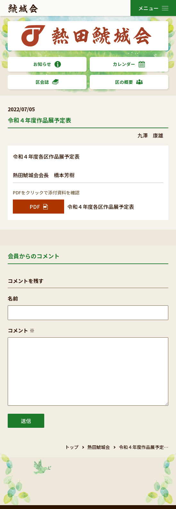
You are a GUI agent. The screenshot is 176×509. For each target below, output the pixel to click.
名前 (13, 298)
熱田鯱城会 (99, 447)
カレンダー (129, 64)
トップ (72, 447)
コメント (21, 330)
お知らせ (47, 64)
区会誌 (47, 82)
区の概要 (129, 82)
